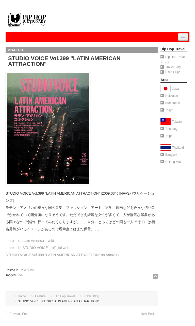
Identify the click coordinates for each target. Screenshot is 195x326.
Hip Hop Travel (65, 296)
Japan (176, 88)
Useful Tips (170, 72)
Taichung (168, 129)
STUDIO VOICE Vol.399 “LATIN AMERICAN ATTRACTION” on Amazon (62, 255)
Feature (40, 296)
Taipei (166, 136)
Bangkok (168, 155)
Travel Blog (26, 270)
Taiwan (177, 121)
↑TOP (155, 276)
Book (20, 275)
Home (22, 296)
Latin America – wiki (38, 241)
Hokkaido (169, 96)
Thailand (178, 147)
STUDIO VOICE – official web (45, 248)
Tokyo (166, 110)
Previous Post (17, 314)
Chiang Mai (170, 162)
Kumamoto (170, 103)
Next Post (149, 314)
